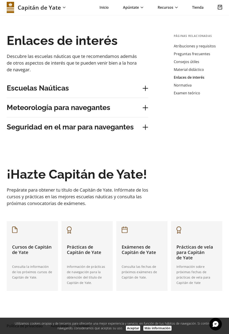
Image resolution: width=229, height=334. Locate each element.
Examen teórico (187, 93)
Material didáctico (189, 69)
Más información (157, 328)
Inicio (104, 7)
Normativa (183, 85)
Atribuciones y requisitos (195, 46)
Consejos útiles (186, 61)
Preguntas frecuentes (192, 53)
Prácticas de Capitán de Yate (84, 249)
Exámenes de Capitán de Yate (139, 249)
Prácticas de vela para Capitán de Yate (194, 252)
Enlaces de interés (189, 77)
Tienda (198, 7)
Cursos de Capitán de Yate (32, 249)
